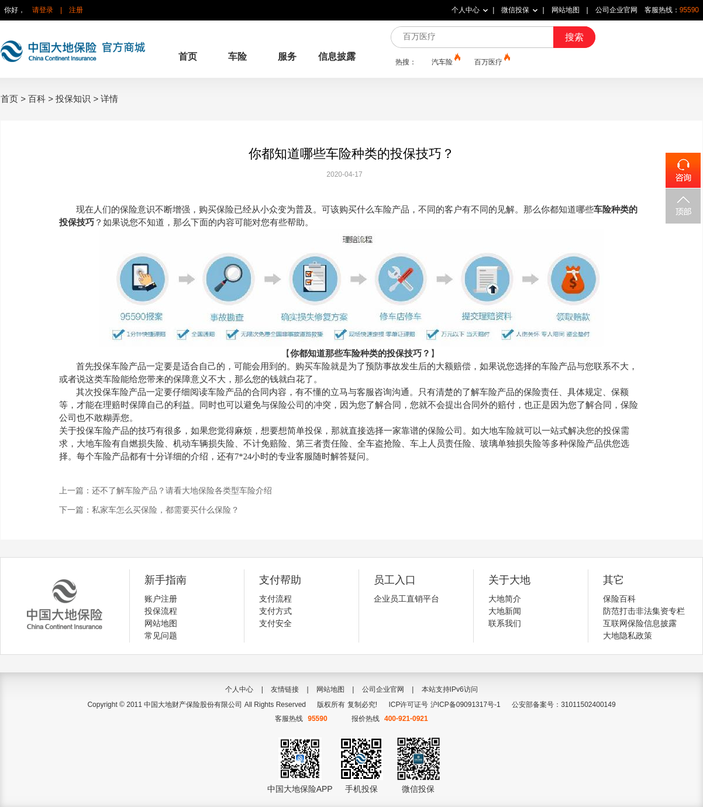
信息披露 (337, 56)
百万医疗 (491, 61)
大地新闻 (504, 611)
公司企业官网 (616, 10)
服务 (287, 56)
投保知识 (73, 99)
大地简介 (504, 598)
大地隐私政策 (627, 635)
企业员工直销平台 (406, 598)
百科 (37, 99)
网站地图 (566, 10)
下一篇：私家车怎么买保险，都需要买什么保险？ (149, 509)
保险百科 (619, 598)
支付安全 (275, 623)
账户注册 (160, 598)
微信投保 (515, 10)
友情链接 (285, 689)
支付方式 (275, 611)
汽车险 (445, 61)
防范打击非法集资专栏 (644, 611)
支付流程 (275, 598)
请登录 (42, 10)
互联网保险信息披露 (640, 623)
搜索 (574, 37)
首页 (187, 56)
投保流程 (160, 611)
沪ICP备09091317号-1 (465, 704)
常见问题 (160, 635)
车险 (237, 56)
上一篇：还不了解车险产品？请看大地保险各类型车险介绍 (165, 490)
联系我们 (504, 623)
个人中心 (466, 10)
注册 (76, 10)
